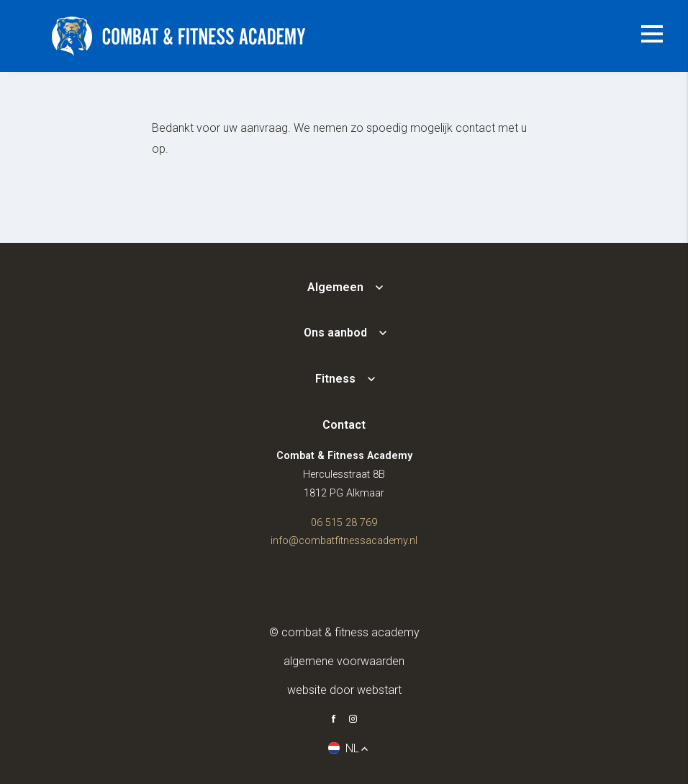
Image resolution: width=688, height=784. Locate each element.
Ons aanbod (335, 332)
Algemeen (335, 287)
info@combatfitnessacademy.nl (344, 541)
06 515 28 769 (344, 523)
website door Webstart (344, 690)
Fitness (335, 379)
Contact (344, 425)
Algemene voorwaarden (344, 661)
